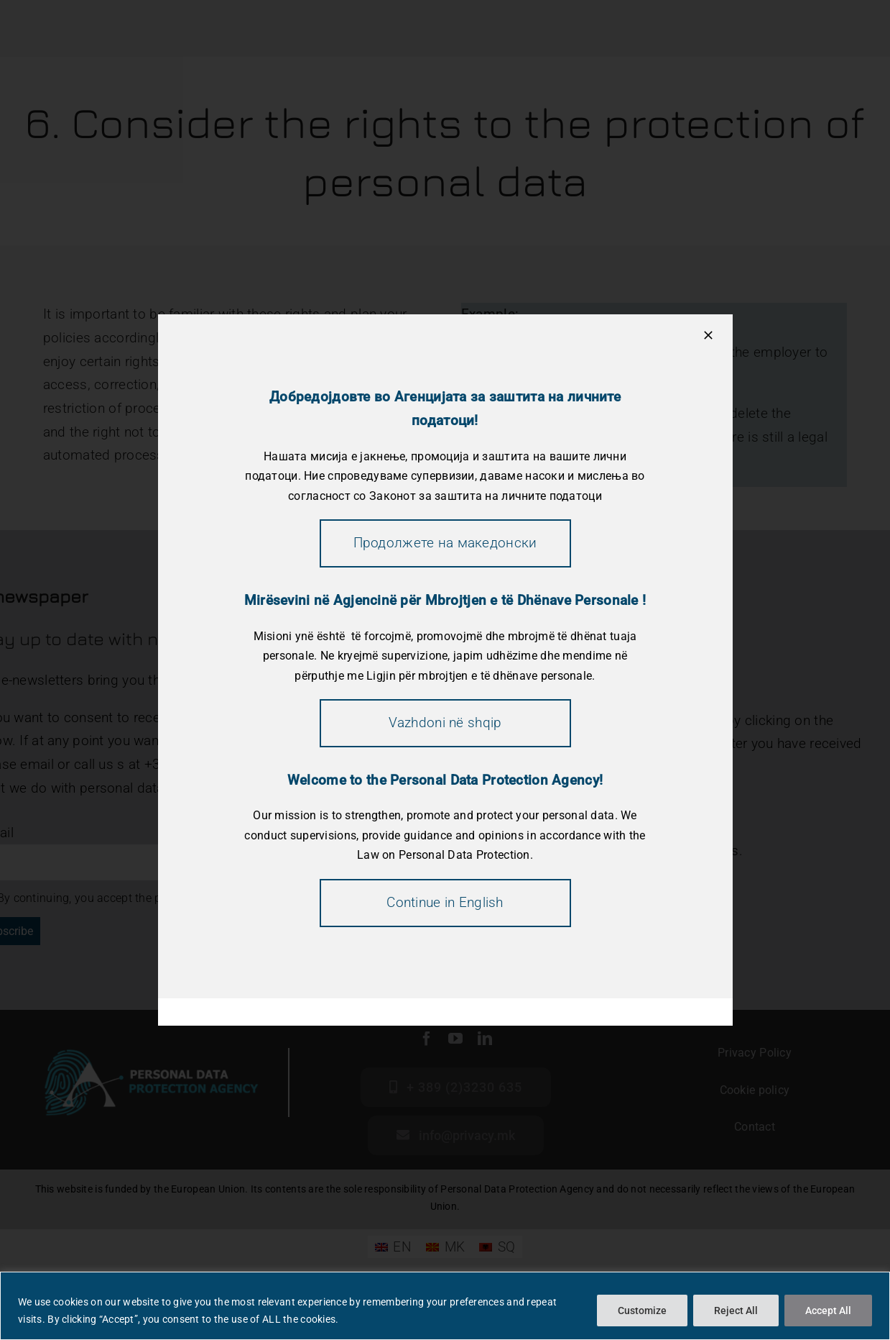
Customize (642, 1310)
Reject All (736, 1310)
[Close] (708, 335)
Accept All (828, 1310)
